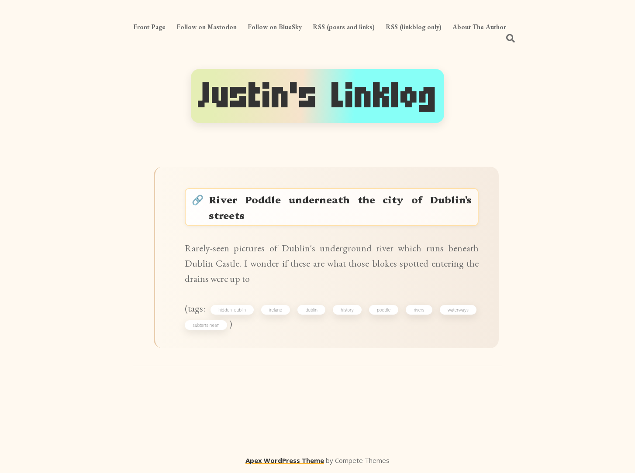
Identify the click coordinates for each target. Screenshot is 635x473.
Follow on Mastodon (206, 27)
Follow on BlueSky (275, 27)
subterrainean (206, 325)
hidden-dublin (232, 309)
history (347, 309)
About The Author (479, 27)
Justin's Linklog (317, 96)
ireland (275, 309)
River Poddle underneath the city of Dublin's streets (340, 206)
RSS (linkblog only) (414, 27)
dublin (311, 309)
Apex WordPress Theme (284, 460)
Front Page (149, 27)
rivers (419, 309)
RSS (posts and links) (344, 27)
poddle (383, 309)
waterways (458, 309)
